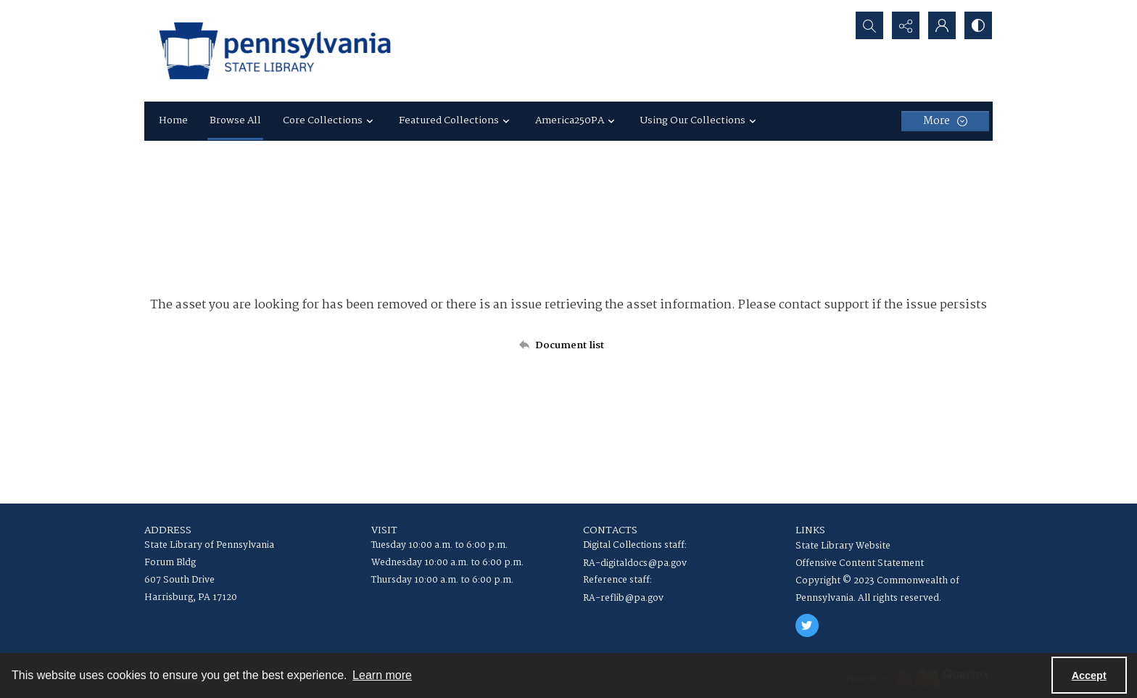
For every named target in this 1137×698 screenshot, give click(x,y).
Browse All (235, 120)
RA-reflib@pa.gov (623, 598)
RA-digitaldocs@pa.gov (635, 563)
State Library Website (842, 546)
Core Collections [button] (330, 120)
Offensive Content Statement (859, 563)
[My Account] (942, 25)
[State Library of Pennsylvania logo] (275, 51)
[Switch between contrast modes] (978, 25)
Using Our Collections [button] (700, 120)
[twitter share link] (807, 625)
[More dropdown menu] (945, 121)
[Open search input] (869, 25)
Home (173, 120)
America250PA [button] (577, 120)
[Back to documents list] (568, 345)
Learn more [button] (382, 675)
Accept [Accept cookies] (1089, 675)
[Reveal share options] (905, 25)
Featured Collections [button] (456, 120)
